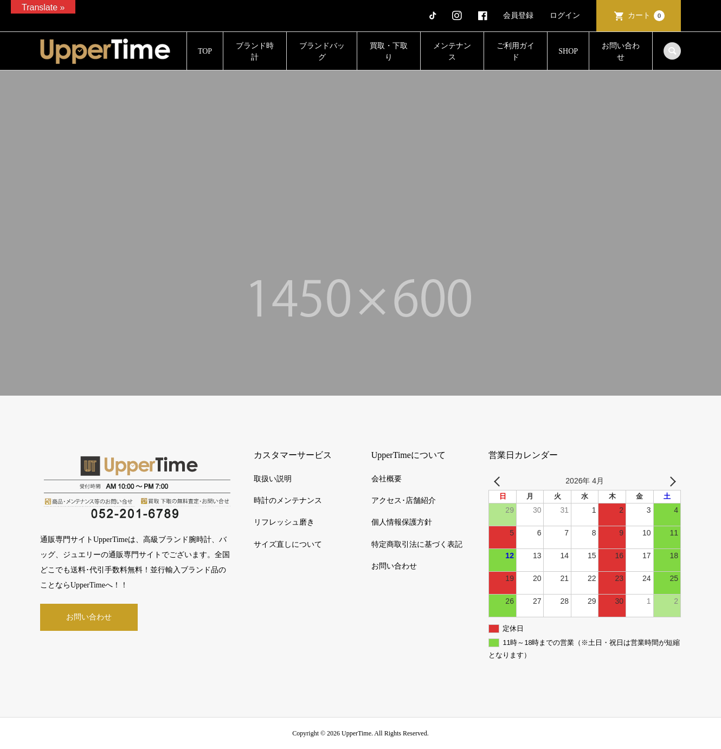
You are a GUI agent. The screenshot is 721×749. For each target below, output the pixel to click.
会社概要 (386, 479)
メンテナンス (452, 51)
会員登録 (518, 15)
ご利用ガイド (516, 51)
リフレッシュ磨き (284, 522)
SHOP (568, 51)
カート (646, 15)
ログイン (565, 15)
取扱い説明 (273, 479)
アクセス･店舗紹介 (403, 500)
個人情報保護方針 (401, 522)
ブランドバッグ (322, 51)
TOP (205, 51)
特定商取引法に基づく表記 (416, 544)
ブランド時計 (255, 51)
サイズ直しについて (288, 544)
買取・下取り (389, 51)
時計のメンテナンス (288, 500)
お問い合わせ (621, 51)
